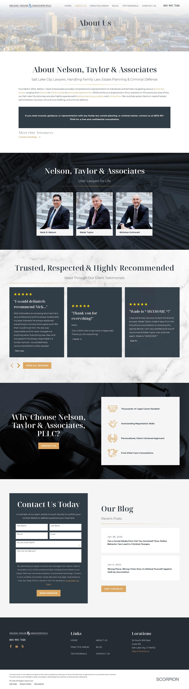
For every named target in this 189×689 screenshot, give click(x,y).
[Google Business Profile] (16, 646)
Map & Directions (140, 651)
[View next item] (18, 365)
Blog (99, 647)
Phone (18, 534)
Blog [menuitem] (115, 6)
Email (51, 534)
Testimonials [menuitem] (130, 6)
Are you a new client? (24, 543)
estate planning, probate (90, 96)
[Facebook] (10, 646)
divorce (44, 92)
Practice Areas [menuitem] (99, 6)
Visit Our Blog (117, 589)
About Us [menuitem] (80, 6)
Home (74, 640)
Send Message (47, 593)
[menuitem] (13, 683)
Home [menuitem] (68, 6)
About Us (101, 640)
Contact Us (46, 446)
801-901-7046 (171, 5)
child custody (57, 92)
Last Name (53, 526)
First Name (19, 526)
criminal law (115, 96)
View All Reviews (37, 365)
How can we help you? (24, 551)
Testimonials (79, 653)
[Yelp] (22, 646)
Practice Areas (80, 647)
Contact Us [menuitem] (149, 6)
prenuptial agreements (80, 92)
